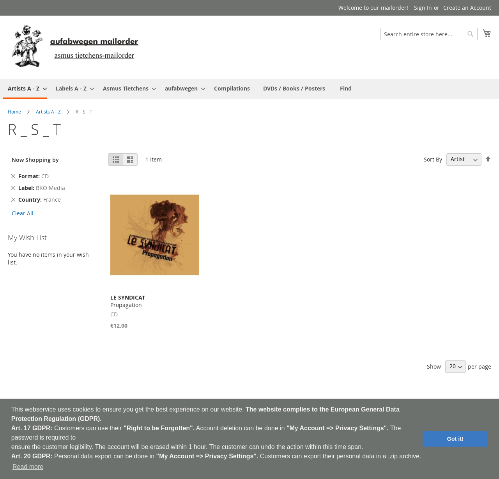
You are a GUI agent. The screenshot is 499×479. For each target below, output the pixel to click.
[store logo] (75, 47)
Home (14, 111)
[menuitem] (25, 89)
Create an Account (467, 7)
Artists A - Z (48, 111)
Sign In (423, 7)
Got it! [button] (455, 439)
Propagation (127, 301)
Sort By (433, 159)
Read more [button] (27, 466)
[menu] (249, 89)
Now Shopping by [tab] (35, 159)
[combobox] (429, 34)
